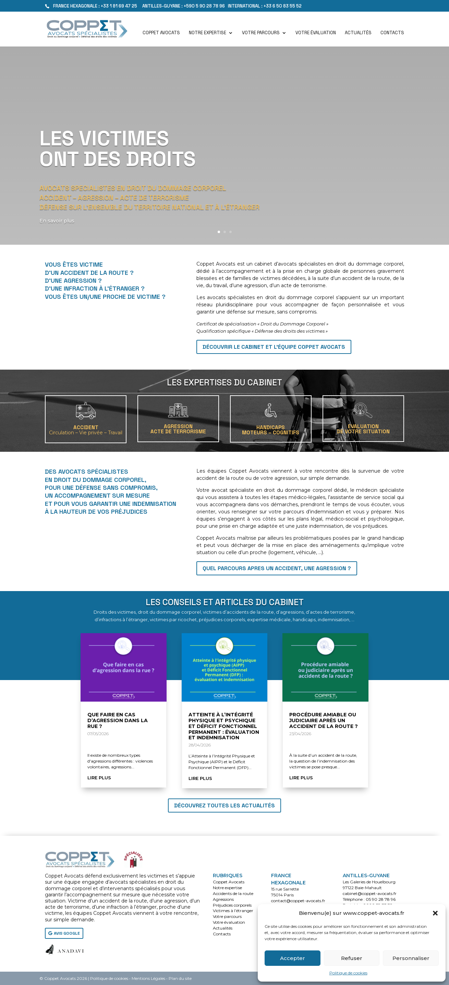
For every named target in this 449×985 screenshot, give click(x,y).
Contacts (392, 33)
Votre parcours (261, 33)
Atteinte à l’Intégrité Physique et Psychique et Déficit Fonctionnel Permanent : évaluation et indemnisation (224, 726)
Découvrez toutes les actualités (224, 805)
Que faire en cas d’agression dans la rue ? (117, 720)
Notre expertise (207, 33)
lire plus (99, 777)
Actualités (358, 33)
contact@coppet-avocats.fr (298, 900)
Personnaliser (410, 958)
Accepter (292, 958)
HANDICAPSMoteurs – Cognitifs (270, 430)
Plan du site (180, 978)
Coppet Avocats (161, 33)
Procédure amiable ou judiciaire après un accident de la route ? (323, 720)
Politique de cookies (348, 972)
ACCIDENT (85, 430)
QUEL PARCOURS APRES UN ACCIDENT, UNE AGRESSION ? (277, 568)
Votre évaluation (315, 33)
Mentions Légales (148, 978)
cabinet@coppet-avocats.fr (370, 893)
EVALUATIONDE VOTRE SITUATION (363, 429)
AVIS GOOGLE (67, 933)
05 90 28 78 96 (381, 899)
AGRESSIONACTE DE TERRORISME (178, 429)
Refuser (351, 958)
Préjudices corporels (232, 905)
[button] (435, 913)
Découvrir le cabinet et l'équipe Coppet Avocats (274, 346)
